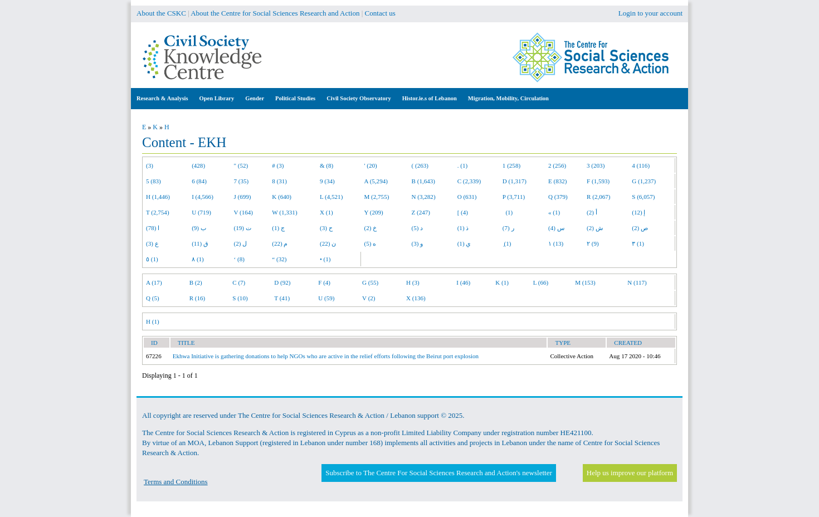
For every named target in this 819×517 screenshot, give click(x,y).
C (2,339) (469, 181)
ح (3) (326, 228)
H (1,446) (158, 196)
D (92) (282, 282)
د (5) (417, 228)
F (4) (324, 282)
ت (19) (242, 228)
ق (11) (200, 243)
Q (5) (152, 298)
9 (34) (327, 181)
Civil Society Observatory (358, 98)
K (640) (281, 196)
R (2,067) (598, 196)
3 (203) (595, 165)
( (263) (420, 165)
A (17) (154, 282)
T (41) (282, 298)
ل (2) (240, 243)
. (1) (462, 165)
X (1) (326, 212)
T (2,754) (157, 212)
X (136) (416, 298)
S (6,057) (643, 196)
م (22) (279, 243)
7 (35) (241, 181)
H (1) (152, 321)
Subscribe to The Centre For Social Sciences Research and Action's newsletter (438, 473)
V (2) (368, 298)
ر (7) (508, 228)
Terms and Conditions (176, 481)
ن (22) (328, 243)
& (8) (326, 165)
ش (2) (595, 228)
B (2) (195, 282)
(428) (198, 165)
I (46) (463, 282)
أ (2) (592, 212)
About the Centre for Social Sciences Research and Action (275, 13)
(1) (508, 212)
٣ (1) (638, 243)
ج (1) (278, 228)
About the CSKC (161, 13)
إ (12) (638, 212)
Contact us (380, 13)
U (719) (201, 212)
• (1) (325, 259)
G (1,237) (644, 181)
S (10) (239, 298)
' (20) (370, 165)
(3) (149, 165)
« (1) (554, 212)
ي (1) (464, 243)
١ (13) (555, 243)
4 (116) (641, 165)
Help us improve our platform (630, 473)
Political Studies (295, 98)
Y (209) (373, 212)
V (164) (244, 212)
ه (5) (370, 243)
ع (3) (152, 243)
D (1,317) (514, 181)
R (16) (197, 298)
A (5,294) (376, 181)
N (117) (636, 282)
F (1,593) (598, 181)
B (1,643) (423, 181)
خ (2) (370, 228)
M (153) (585, 282)
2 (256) (557, 165)
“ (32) (279, 259)
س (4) (556, 228)
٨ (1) (198, 259)
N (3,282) (424, 196)
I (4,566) (202, 196)
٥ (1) (152, 259)
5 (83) (153, 181)
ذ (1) (463, 228)
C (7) (238, 282)
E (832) (557, 181)
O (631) (467, 196)
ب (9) (199, 228)
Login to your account (650, 13)
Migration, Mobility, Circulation (508, 98)
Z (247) (421, 212)
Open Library (217, 98)
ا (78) (152, 228)
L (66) (541, 282)
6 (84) (199, 181)
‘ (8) (239, 259)
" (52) (241, 165)
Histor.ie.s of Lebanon (429, 98)
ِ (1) (507, 243)
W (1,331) (284, 212)
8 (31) (279, 181)
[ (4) (462, 212)
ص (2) (640, 228)
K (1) (502, 282)
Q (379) (558, 196)
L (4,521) (331, 196)
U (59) (326, 298)
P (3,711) (514, 196)
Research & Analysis (162, 98)
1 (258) (511, 165)
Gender (254, 98)
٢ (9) (593, 243)
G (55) (370, 282)
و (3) (417, 243)
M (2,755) (376, 196)
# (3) (278, 165)
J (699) (242, 196)
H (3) (413, 282)
